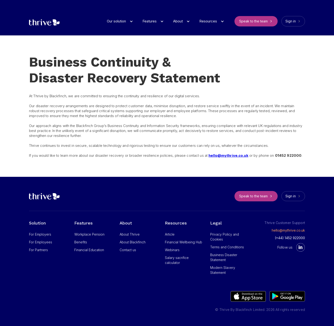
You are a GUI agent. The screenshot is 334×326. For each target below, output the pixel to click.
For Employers (40, 234)
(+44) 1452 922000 (290, 238)
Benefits (80, 242)
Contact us (128, 250)
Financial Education (89, 250)
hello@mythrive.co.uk (288, 230)
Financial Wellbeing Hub (183, 242)
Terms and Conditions (227, 247)
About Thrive (130, 234)
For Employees (40, 242)
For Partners (38, 250)
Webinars (172, 250)
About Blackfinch (133, 242)
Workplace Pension (89, 234)
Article (170, 234)
